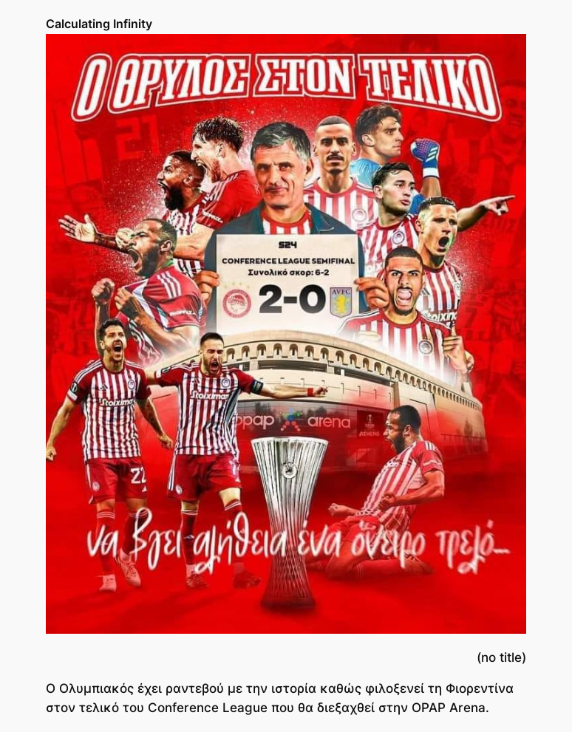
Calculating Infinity (99, 23)
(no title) (501, 657)
